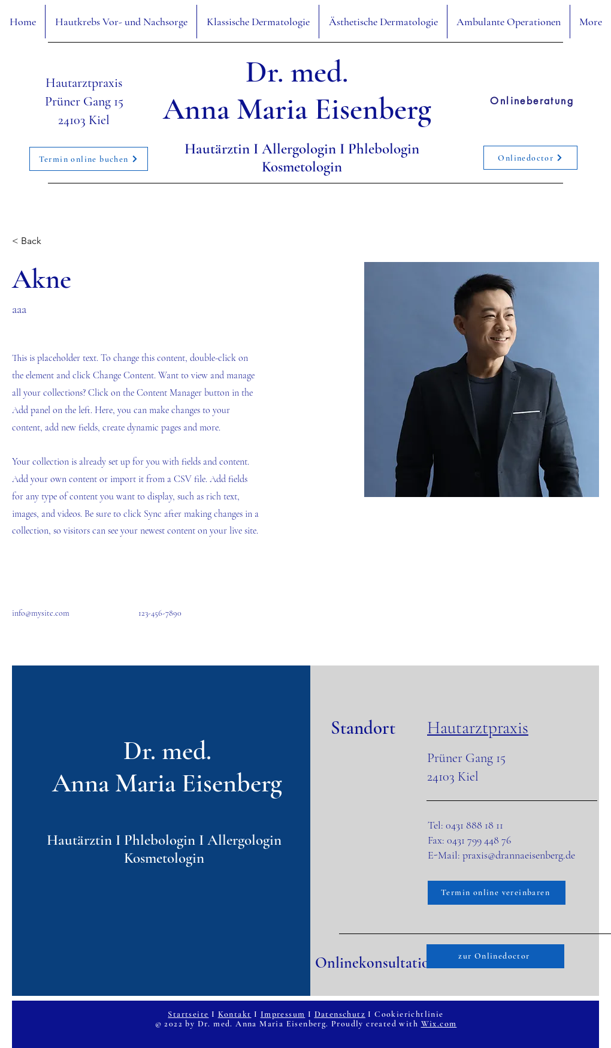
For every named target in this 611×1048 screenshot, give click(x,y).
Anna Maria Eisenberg (297, 109)
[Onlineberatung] (531, 101)
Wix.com (439, 1024)
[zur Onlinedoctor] (495, 956)
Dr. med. (297, 72)
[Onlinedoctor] (530, 158)
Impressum (283, 1014)
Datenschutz (339, 1014)
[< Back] (35, 240)
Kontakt (235, 1014)
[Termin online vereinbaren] (496, 893)
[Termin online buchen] (88, 159)
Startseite (188, 1014)
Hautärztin (218, 149)
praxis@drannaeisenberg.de (518, 855)
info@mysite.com (40, 613)
